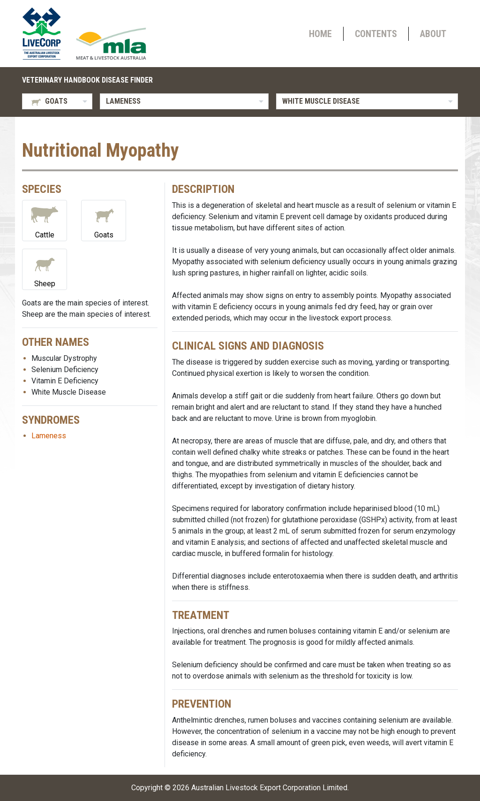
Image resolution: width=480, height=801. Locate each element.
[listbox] (57, 101)
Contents (376, 33)
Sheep (44, 268)
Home (320, 33)
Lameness (48, 435)
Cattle (44, 219)
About (433, 33)
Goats (103, 219)
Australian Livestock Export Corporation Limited (269, 787)
